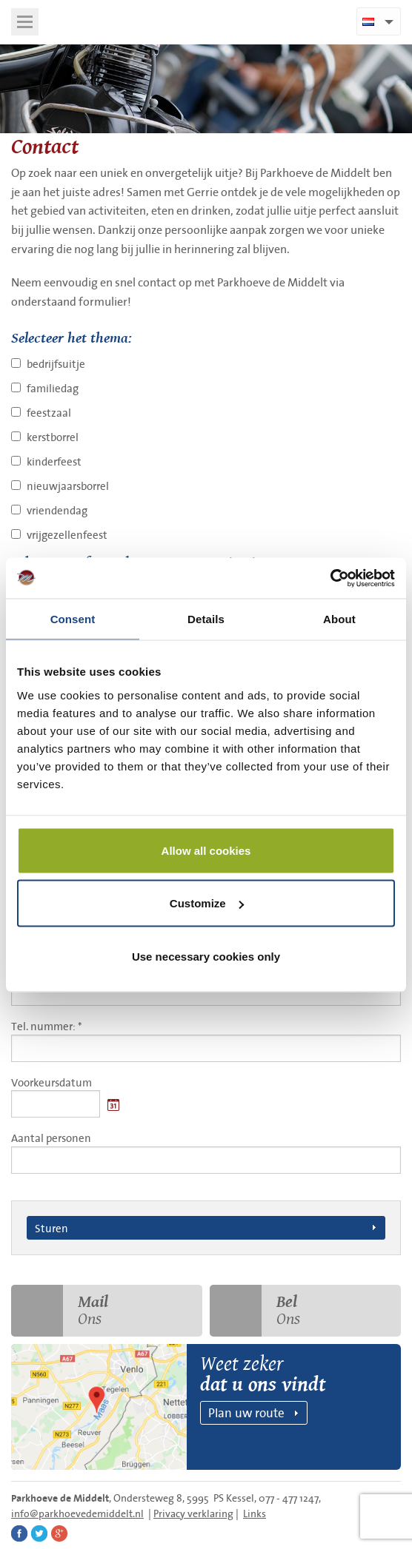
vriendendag (57, 510)
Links (254, 1513)
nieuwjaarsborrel (68, 485)
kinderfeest (54, 461)
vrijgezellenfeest (67, 534)
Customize (207, 903)
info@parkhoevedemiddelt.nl (77, 1513)
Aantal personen (206, 1151)
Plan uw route (246, 1412)
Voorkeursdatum (51, 1082)
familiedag (53, 388)
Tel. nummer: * (206, 1040)
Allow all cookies (206, 850)
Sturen (51, 1228)
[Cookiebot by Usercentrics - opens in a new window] (330, 578)
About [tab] (339, 619)
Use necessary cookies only (206, 956)
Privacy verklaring (193, 1513)
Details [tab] (206, 619)
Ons (59, 1311)
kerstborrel (53, 437)
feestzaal (49, 412)
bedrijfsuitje (56, 363)
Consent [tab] (73, 619)
